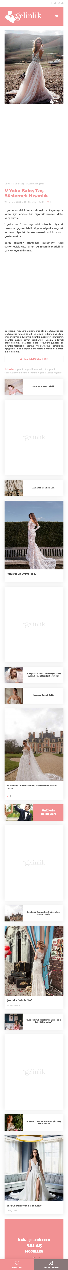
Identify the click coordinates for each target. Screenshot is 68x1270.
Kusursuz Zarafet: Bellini (43, 695)
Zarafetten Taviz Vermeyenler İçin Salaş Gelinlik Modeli (43, 1122)
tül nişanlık (49, 369)
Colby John (12, 1211)
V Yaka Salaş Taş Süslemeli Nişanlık (26, 193)
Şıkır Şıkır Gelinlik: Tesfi (19, 1000)
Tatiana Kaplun (13, 1005)
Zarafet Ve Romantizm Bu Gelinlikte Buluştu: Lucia (43, 913)
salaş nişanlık (55, 372)
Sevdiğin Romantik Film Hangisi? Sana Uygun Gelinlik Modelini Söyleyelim (43, 675)
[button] (33, 1257)
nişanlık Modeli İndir (34, 359)
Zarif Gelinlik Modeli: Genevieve (24, 1205)
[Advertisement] (34, 145)
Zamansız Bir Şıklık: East (43, 488)
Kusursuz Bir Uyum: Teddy (21, 573)
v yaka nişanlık (38, 372)
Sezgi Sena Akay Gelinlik (43, 386)
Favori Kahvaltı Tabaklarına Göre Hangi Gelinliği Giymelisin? (43, 1021)
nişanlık (19, 369)
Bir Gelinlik (30, 202)
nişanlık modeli (33, 369)
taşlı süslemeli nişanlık (17, 372)
